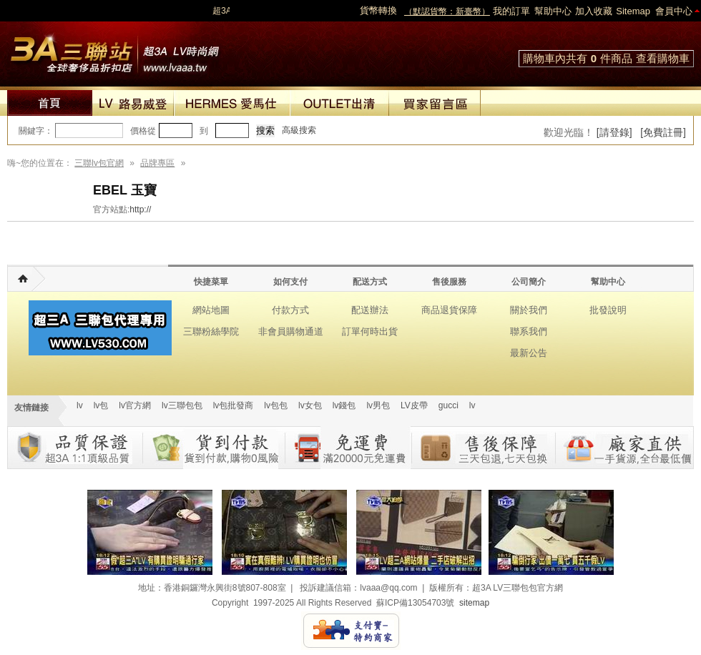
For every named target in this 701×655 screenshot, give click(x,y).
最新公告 (528, 353)
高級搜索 (299, 130)
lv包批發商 (233, 405)
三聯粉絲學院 (211, 331)
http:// (140, 210)
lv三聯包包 (182, 405)
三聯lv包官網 (99, 163)
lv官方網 (135, 405)
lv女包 (310, 405)
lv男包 (378, 405)
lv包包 (276, 405)
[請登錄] (614, 132)
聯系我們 (528, 331)
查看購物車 (663, 58)
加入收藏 (593, 11)
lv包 (114, 50)
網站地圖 (211, 310)
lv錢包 (344, 405)
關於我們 (528, 310)
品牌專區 (157, 163)
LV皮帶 (414, 405)
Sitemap (633, 11)
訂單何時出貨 (370, 331)
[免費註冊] (663, 132)
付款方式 (290, 310)
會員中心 (673, 11)
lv (80, 405)
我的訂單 (511, 11)
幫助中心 (553, 11)
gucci (448, 405)
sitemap (474, 603)
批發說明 (608, 310)
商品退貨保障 (449, 310)
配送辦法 (369, 310)
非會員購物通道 (290, 331)
